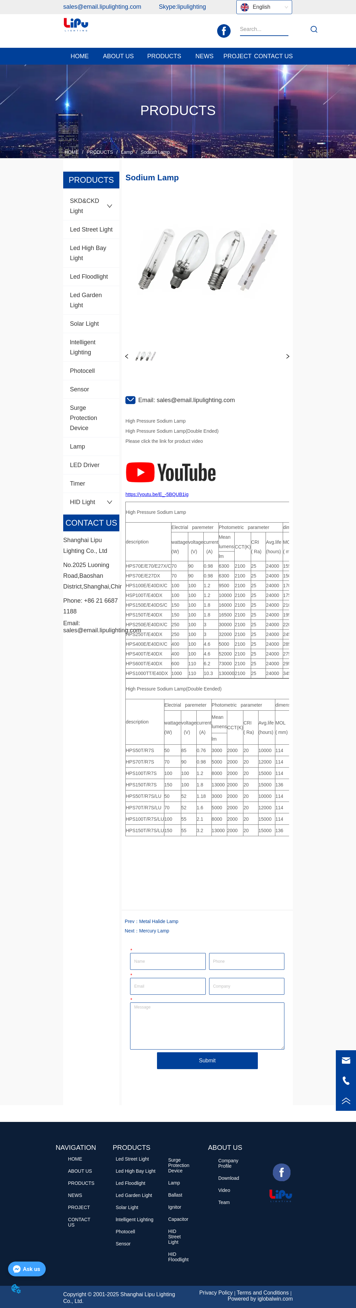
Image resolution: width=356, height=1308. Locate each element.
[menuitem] (118, 56)
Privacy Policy (216, 1293)
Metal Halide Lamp (159, 921)
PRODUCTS (99, 152)
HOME (71, 152)
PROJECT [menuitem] (238, 56)
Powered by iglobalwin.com (260, 1299)
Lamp (127, 152)
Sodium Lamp (155, 152)
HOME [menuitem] (80, 56)
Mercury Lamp (154, 930)
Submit (207, 1060)
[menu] (178, 56)
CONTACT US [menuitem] (273, 56)
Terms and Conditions (263, 1293)
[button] (118, 56)
